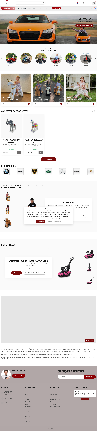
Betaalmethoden (54, 397)
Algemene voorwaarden (55, 402)
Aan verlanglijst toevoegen (74, 216)
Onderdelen (28, 418)
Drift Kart (27, 414)
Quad (26, 397)
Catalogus (40, 8)
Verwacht (27, 421)
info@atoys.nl (7, 403)
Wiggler (27, 399)
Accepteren (41, 221)
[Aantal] (14, 152)
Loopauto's (28, 409)
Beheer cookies (57, 221)
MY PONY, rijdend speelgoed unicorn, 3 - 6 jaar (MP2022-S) (34, 141)
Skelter (27, 411)
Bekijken (16, 273)
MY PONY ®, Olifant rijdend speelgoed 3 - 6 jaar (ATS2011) (11, 141)
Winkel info (85, 399)
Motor (26, 394)
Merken (47, 8)
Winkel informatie (21, 8)
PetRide (27, 404)
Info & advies (53, 392)
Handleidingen (53, 394)
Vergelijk (7, 152)
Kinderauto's (28, 392)
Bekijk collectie (49, 159)
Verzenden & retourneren (56, 399)
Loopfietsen (28, 406)
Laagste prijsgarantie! (55, 406)
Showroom (52, 389)
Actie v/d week (56, 8)
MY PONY (27, 402)
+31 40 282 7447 (8, 398)
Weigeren (50, 221)
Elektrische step (29, 416)
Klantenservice (32, 8)
